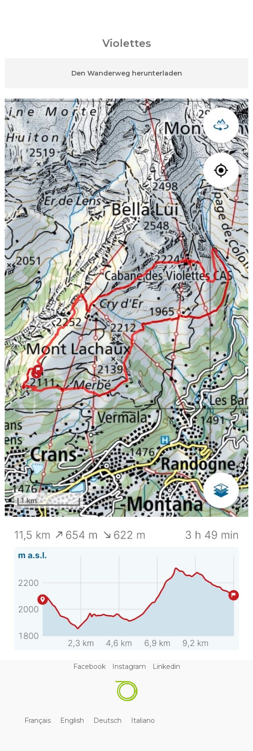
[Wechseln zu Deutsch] (107, 720)
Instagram (129, 666)
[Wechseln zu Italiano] (143, 720)
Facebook (89, 666)
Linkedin (166, 666)
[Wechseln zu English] (72, 720)
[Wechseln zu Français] (37, 720)
